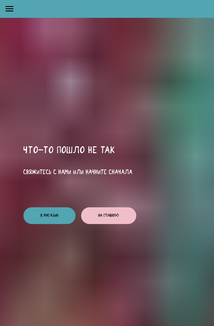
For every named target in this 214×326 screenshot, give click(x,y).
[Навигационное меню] (9, 9)
